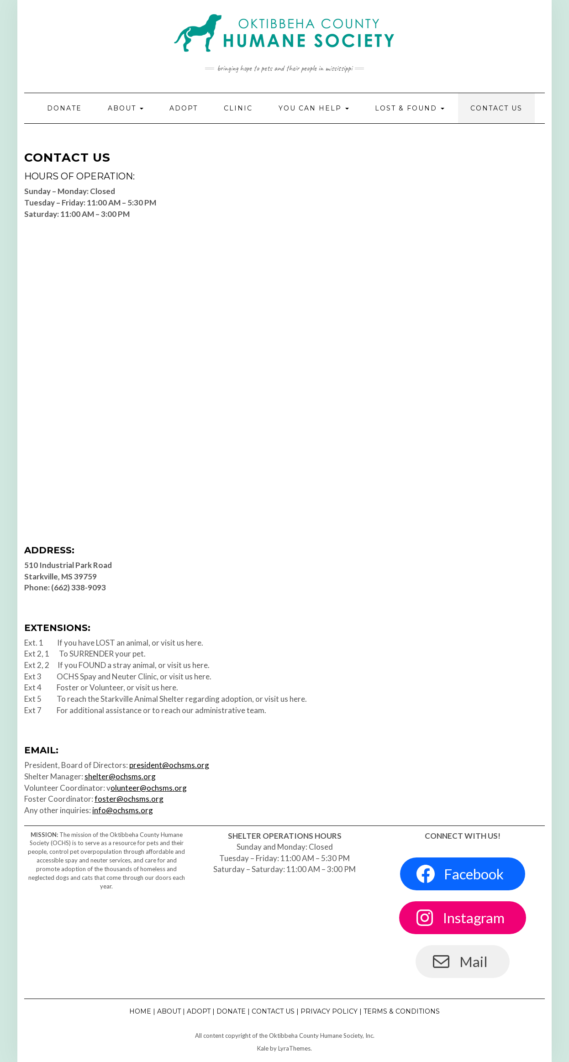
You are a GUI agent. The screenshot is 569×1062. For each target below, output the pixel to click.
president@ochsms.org (169, 765)
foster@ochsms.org (129, 799)
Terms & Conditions (402, 1011)
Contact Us (496, 108)
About (125, 108)
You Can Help (314, 108)
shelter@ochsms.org (120, 776)
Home (140, 1011)
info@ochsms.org (122, 810)
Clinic (238, 108)
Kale (263, 1048)
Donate (64, 108)
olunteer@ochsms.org (149, 788)
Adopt (183, 108)
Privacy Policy (329, 1011)
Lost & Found (409, 108)
